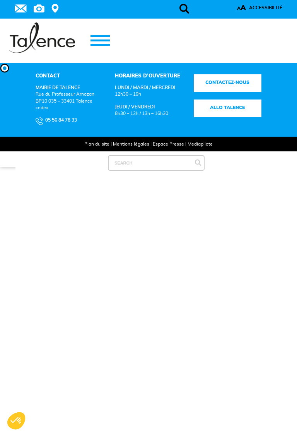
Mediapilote (200, 144)
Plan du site (96, 144)
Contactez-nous (228, 83)
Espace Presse (168, 144)
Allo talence (227, 108)
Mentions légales (131, 144)
